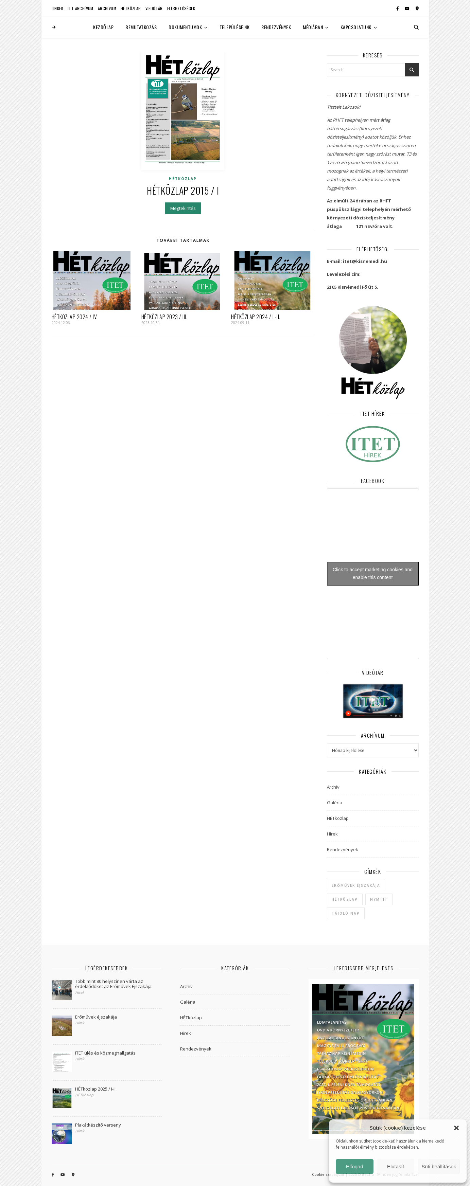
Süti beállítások (438, 1166)
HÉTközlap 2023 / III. (164, 317)
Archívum (107, 8)
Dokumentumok (185, 27)
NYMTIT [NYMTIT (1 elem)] (379, 899)
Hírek (332, 834)
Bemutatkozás (141, 27)
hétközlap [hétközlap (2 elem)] (345, 899)
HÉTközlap (131, 8)
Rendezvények (276, 27)
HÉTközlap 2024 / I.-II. (255, 317)
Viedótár (154, 8)
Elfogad (354, 1166)
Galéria (334, 802)
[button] (456, 1128)
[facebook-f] (398, 8)
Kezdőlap (103, 27)
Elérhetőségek (181, 8)
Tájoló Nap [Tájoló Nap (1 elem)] (346, 913)
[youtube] (408, 8)
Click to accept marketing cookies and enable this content (373, 573)
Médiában (313, 27)
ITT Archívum (80, 8)
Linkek (57, 8)
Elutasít (395, 1166)
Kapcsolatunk (356, 27)
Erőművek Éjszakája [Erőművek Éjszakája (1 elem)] (356, 885)
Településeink (235, 27)
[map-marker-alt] (417, 8)
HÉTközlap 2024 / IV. (75, 317)
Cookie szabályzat (328, 1174)
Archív (333, 787)
